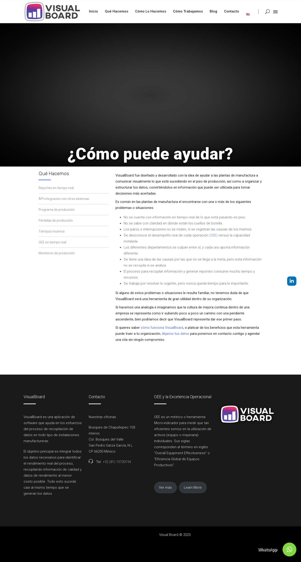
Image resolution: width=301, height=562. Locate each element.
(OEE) (213, 235)
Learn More (193, 487)
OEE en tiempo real (52, 242)
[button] (289, 549)
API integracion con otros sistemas (64, 199)
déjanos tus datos (175, 334)
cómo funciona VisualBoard (162, 328)
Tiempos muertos (52, 231)
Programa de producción (57, 209)
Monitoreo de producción (57, 253)
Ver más (165, 487)
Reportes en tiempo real (56, 188)
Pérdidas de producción (56, 220)
